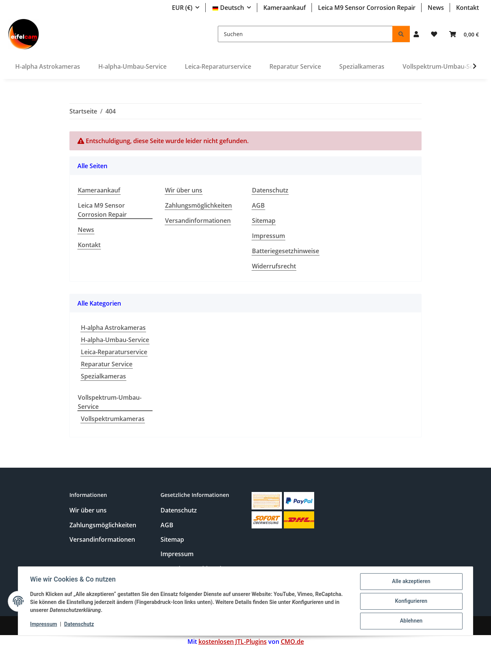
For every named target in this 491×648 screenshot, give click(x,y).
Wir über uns (183, 190)
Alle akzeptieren (411, 582)
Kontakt (467, 7)
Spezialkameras (103, 376)
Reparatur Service (106, 364)
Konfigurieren (411, 601)
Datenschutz (79, 624)
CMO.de (292, 641)
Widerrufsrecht (274, 266)
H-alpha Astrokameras (113, 327)
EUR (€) (182, 7)
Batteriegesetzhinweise (285, 251)
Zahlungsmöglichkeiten (198, 205)
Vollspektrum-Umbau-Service (110, 402)
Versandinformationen (198, 220)
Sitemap (263, 220)
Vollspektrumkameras (113, 419)
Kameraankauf (284, 7)
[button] (416, 34)
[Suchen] (305, 34)
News (436, 7)
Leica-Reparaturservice (114, 352)
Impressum (43, 624)
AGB (258, 205)
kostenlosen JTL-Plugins (232, 641)
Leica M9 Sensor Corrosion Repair (366, 7)
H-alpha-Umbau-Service (115, 340)
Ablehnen (411, 621)
